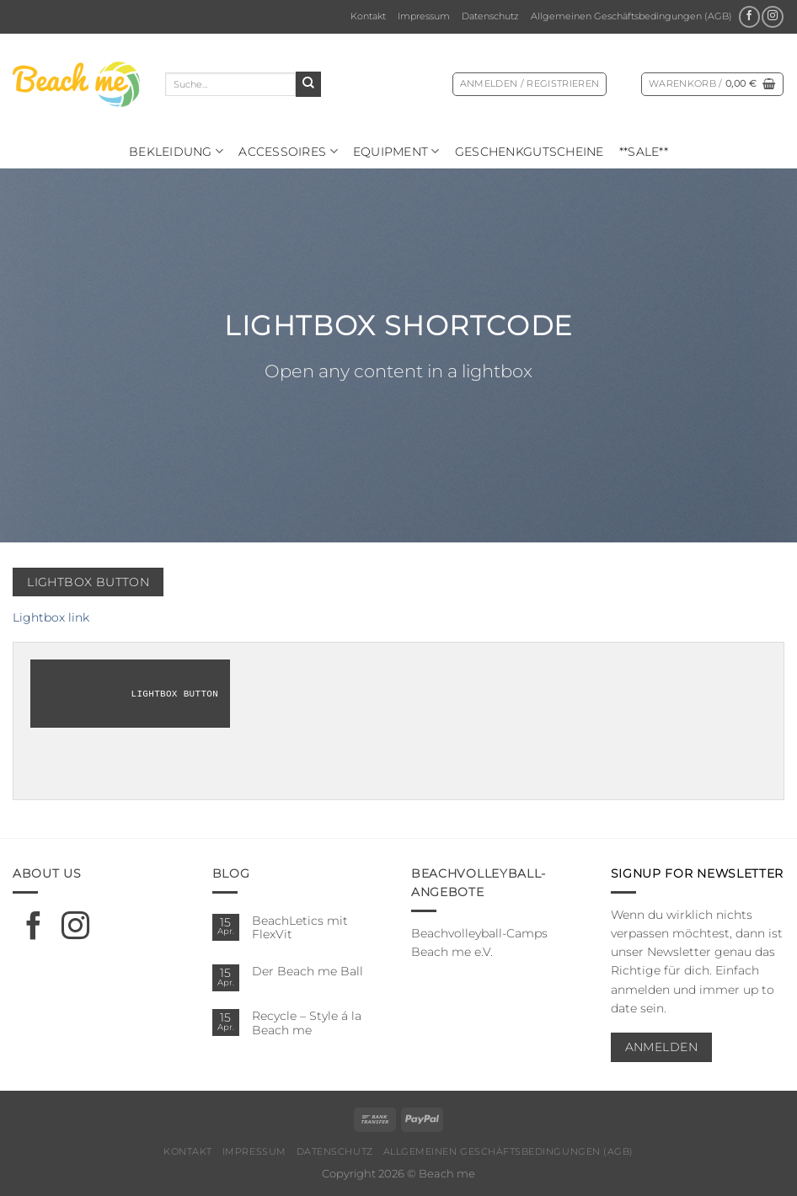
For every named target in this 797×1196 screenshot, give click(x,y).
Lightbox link (51, 617)
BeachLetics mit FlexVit (300, 928)
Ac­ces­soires (288, 151)
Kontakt (368, 16)
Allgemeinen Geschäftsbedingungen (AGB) (631, 16)
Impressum (424, 16)
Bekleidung (176, 151)
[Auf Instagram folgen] (772, 17)
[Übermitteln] (308, 84)
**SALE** (643, 151)
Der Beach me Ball (307, 971)
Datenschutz (490, 16)
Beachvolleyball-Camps (479, 933)
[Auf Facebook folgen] (749, 17)
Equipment (396, 151)
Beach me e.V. (452, 951)
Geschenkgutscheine (529, 151)
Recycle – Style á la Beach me (306, 1023)
